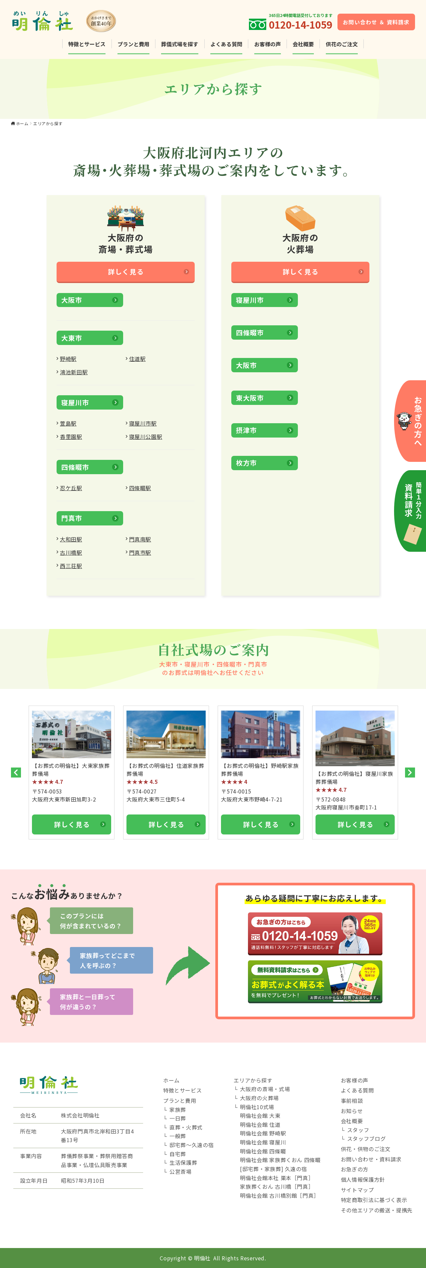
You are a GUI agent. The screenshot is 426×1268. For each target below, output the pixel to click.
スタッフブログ (366, 1138)
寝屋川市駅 (143, 428)
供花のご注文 (342, 44)
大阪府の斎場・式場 (265, 1089)
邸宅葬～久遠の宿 (191, 1145)
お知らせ (352, 1111)
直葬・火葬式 (186, 1127)
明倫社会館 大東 (260, 1115)
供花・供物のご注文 (366, 1149)
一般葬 (177, 1136)
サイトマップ (357, 1190)
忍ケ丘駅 (71, 492)
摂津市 (246, 435)
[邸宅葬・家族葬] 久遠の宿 (273, 1169)
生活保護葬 (183, 1162)
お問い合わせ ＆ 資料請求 (376, 22)
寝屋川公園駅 (145, 441)
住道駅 (137, 363)
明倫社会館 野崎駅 (263, 1133)
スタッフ (358, 1130)
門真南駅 (140, 544)
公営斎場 (180, 1171)
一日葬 (177, 1118)
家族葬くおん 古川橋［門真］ (277, 1186)
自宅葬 (177, 1154)
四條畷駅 (140, 492)
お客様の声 (267, 44)
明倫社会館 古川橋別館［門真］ (279, 1195)
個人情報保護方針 (363, 1179)
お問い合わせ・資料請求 (371, 1159)
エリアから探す (253, 1080)
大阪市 (71, 304)
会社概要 (303, 44)
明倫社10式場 (257, 1107)
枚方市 (246, 467)
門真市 (71, 523)
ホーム (22, 123)
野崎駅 (68, 363)
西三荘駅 (71, 570)
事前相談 (352, 1101)
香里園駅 (71, 441)
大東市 (71, 342)
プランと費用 (133, 44)
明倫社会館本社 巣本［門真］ (277, 1178)
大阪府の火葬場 (259, 1098)
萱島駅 (68, 428)
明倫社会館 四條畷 (263, 1151)
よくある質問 (226, 44)
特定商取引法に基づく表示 (374, 1200)
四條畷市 (75, 471)
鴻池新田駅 (74, 377)
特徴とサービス (87, 44)
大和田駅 (71, 544)
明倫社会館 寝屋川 (263, 1142)
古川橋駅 (71, 557)
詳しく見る (126, 276)
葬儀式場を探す (179, 44)
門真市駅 (140, 557)
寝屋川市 (75, 407)
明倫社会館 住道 (260, 1124)
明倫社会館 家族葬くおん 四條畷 (280, 1160)
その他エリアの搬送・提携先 (377, 1210)
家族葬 (177, 1109)
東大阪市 (250, 402)
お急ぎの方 (354, 1169)
